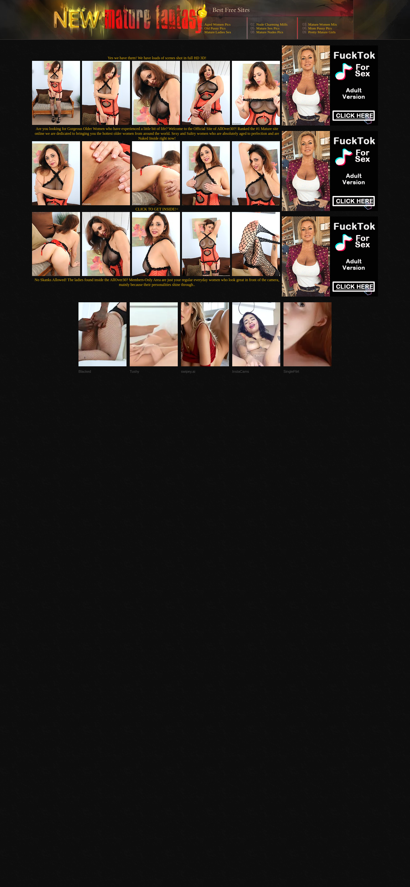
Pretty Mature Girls (322, 32)
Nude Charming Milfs (271, 24)
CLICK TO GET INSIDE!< (156, 209)
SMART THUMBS (216, 759)
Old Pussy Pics (215, 28)
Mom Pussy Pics (320, 28)
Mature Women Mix (322, 24)
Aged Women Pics (217, 24)
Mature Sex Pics (267, 28)
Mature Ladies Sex (217, 32)
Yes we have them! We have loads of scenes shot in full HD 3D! (157, 58)
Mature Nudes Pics (269, 32)
